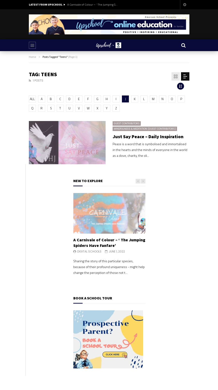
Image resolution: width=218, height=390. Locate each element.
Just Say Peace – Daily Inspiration (148, 136)
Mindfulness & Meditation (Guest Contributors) (145, 129)
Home (32, 57)
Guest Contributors (127, 123)
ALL (32, 98)
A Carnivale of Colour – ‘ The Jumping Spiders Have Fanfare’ (92, 4)
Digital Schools (89, 251)
